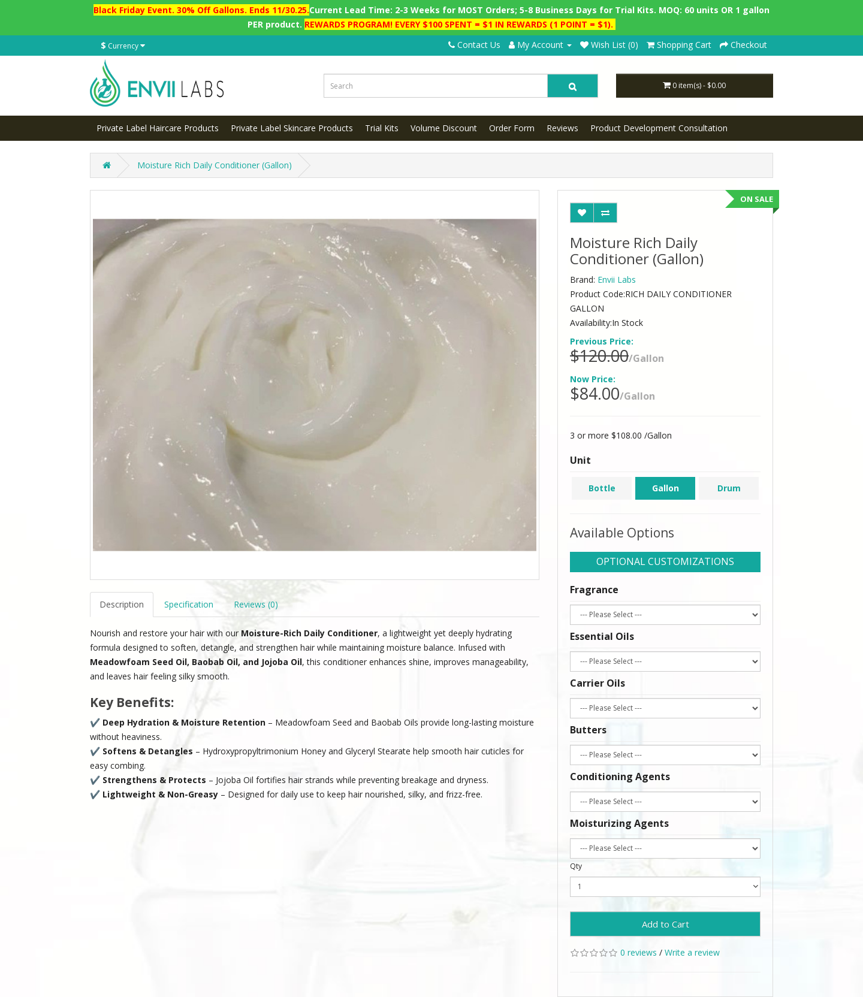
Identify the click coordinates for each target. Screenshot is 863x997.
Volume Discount (444, 128)
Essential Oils (602, 636)
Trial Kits (382, 128)
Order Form (512, 128)
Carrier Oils (597, 683)
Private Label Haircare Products (157, 128)
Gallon (665, 488)
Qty (576, 866)
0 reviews (638, 952)
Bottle (602, 488)
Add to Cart (665, 924)
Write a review (692, 952)
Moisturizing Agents (619, 823)
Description (121, 604)
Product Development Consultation (659, 128)
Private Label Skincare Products (292, 128)
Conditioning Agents (620, 776)
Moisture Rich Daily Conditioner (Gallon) (214, 165)
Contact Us (474, 44)
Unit (580, 460)
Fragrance (594, 589)
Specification (188, 604)
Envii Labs (617, 279)
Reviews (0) (256, 604)
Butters (588, 729)
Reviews (562, 128)
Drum (729, 488)
